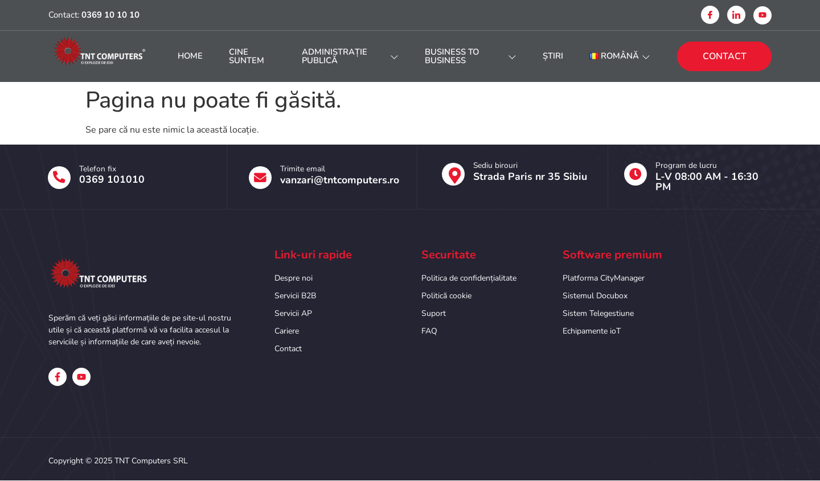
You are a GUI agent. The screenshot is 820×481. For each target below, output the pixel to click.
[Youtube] (762, 15)
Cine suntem (251, 56)
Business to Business (468, 56)
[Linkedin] (736, 15)
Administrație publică (350, 56)
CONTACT (725, 56)
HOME (192, 55)
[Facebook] (710, 15)
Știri (549, 55)
